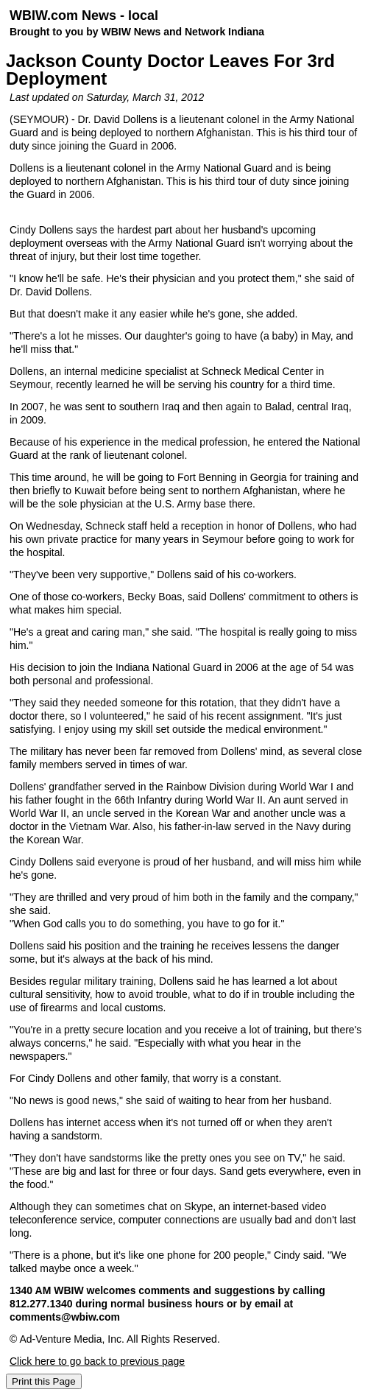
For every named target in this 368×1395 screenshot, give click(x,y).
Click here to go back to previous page (97, 1361)
